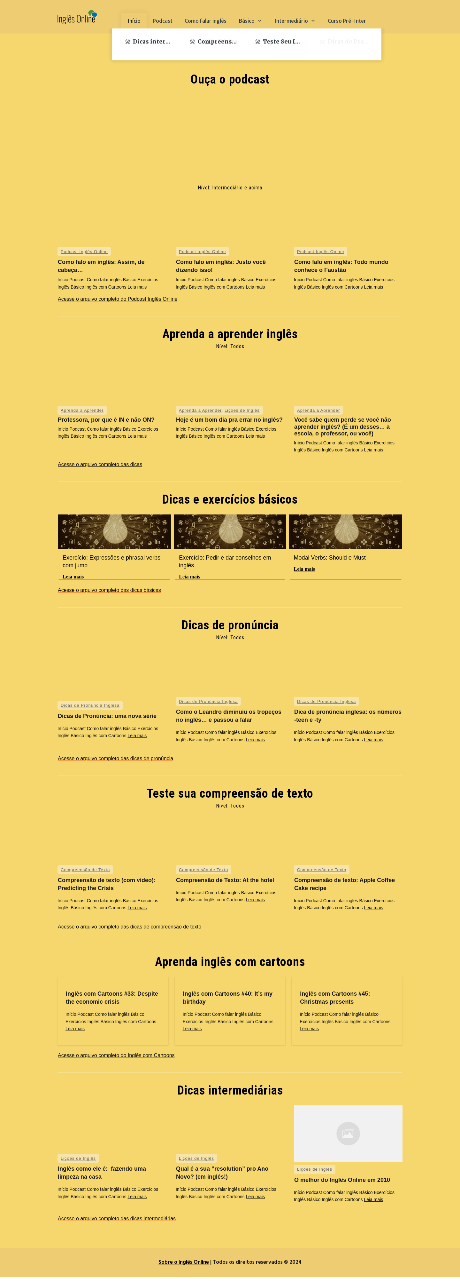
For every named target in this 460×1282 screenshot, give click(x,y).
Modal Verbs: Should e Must (330, 557)
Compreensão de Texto (85, 874)
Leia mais (137, 287)
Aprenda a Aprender (82, 410)
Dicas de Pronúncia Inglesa (90, 710)
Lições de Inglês (242, 410)
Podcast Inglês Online (84, 251)
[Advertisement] (230, 136)
